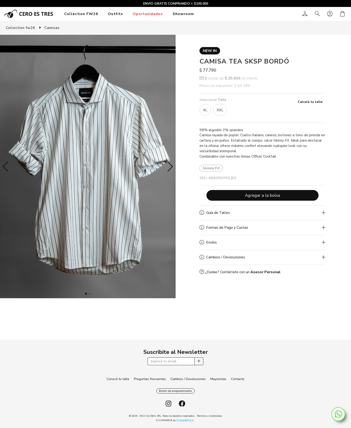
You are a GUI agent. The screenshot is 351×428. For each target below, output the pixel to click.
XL (205, 110)
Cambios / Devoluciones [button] (222, 257)
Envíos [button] (208, 242)
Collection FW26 (81, 13)
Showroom (183, 13)
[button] (5, 167)
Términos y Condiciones (209, 416)
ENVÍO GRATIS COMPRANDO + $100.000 (175, 3)
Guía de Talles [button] (214, 212)
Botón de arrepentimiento (175, 391)
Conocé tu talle (118, 379)
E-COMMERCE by (175, 420)
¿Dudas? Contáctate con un (240, 272)
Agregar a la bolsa (262, 195)
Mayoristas (218, 379)
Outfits (115, 13)
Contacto (237, 379)
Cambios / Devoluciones (188, 379)
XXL (220, 110)
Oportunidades (148, 13)
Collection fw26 (20, 27)
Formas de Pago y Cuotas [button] (223, 227)
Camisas (52, 27)
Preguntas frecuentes (150, 379)
